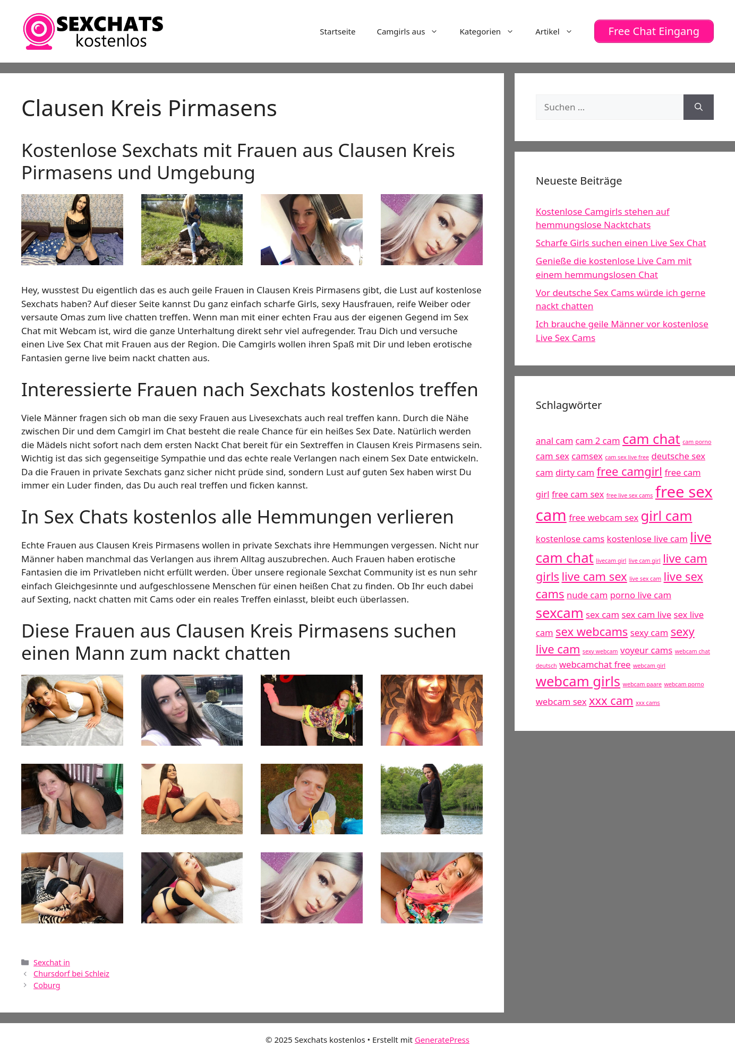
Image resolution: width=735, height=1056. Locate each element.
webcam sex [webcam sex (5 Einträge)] (561, 701)
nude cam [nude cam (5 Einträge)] (587, 595)
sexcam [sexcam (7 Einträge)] (560, 612)
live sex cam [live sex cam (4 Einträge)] (645, 578)
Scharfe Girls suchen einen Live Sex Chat (621, 243)
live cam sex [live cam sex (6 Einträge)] (594, 576)
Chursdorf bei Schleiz (71, 973)
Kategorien (492, 31)
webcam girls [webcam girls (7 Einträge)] (578, 681)
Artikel (559, 31)
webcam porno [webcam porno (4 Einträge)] (684, 684)
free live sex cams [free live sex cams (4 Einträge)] (629, 495)
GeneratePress (442, 1039)
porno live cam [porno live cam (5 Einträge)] (640, 595)
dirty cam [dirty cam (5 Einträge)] (574, 472)
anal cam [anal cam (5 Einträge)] (554, 440)
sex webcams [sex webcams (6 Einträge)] (591, 631)
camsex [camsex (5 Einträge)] (587, 456)
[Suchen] (698, 107)
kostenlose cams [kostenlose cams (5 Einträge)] (570, 539)
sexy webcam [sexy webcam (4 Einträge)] (600, 651)
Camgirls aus (413, 31)
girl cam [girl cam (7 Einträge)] (667, 516)
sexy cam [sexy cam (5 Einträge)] (649, 632)
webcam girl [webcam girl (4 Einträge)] (649, 665)
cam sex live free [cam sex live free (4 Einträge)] (627, 457)
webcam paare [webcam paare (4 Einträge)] (642, 684)
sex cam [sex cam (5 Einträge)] (602, 614)
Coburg (46, 985)
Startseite (337, 31)
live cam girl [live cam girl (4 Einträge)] (645, 560)
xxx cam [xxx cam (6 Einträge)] (611, 700)
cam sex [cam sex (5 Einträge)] (552, 456)
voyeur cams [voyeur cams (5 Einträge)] (646, 650)
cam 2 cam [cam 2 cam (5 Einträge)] (598, 440)
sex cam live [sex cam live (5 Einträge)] (646, 614)
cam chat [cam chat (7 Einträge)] (651, 439)
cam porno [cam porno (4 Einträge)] (696, 442)
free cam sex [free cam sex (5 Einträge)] (578, 494)
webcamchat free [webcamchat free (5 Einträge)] (594, 664)
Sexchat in (51, 962)
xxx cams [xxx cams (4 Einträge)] (648, 702)
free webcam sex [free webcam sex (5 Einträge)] (603, 517)
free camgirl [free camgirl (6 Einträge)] (629, 471)
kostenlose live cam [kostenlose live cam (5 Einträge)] (647, 539)
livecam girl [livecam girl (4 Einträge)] (611, 560)
